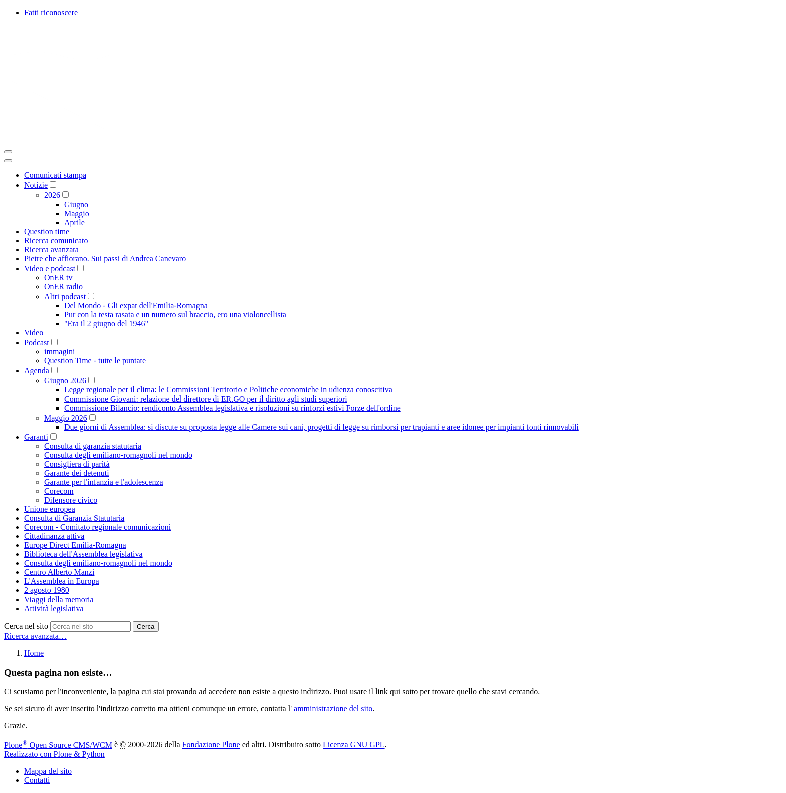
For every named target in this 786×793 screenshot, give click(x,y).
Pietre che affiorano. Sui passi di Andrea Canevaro (105, 258)
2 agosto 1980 (46, 590)
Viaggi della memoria (59, 599)
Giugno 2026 (65, 380)
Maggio (76, 213)
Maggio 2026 (65, 418)
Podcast (36, 342)
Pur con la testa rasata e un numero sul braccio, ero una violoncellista (175, 314)
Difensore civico (70, 500)
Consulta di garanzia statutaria (92, 446)
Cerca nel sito (26, 626)
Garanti (36, 437)
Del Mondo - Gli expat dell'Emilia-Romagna (136, 305)
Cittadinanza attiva (54, 536)
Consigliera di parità (77, 464)
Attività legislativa (54, 608)
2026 (52, 195)
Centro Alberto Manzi (59, 572)
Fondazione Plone (211, 745)
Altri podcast (65, 296)
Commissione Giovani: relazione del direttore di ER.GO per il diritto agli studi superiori (205, 398)
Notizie (36, 185)
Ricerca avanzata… (35, 636)
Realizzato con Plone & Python (54, 754)
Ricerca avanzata (51, 249)
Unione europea (49, 509)
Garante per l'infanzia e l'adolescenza (103, 482)
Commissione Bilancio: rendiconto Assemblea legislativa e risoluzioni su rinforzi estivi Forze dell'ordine (232, 408)
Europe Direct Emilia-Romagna (75, 545)
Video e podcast (49, 268)
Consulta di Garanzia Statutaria (74, 518)
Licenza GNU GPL (354, 745)
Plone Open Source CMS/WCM (58, 745)
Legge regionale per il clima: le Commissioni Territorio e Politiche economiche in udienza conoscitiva (228, 389)
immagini (59, 351)
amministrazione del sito (333, 708)
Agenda (36, 370)
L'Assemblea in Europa (61, 581)
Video (33, 332)
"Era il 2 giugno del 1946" (106, 323)
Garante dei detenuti (76, 473)
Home (34, 653)
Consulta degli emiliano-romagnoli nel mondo (118, 455)
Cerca (146, 626)
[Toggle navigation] (8, 151)
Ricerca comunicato (56, 240)
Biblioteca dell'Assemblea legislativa (83, 554)
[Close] (8, 160)
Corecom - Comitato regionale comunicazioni (97, 527)
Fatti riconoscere (51, 12)
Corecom (59, 491)
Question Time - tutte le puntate (95, 360)
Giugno (76, 204)
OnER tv (58, 277)
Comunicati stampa (55, 175)
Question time (46, 231)
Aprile (74, 222)
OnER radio (63, 286)
